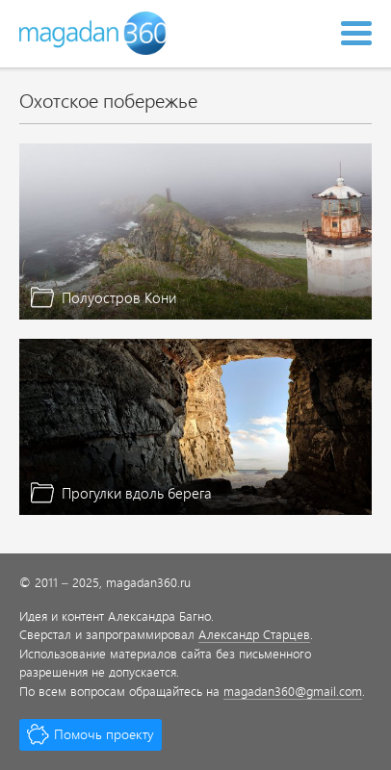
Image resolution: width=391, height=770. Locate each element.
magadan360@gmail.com (292, 690)
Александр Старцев (254, 634)
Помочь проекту (104, 734)
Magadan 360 (94, 33)
